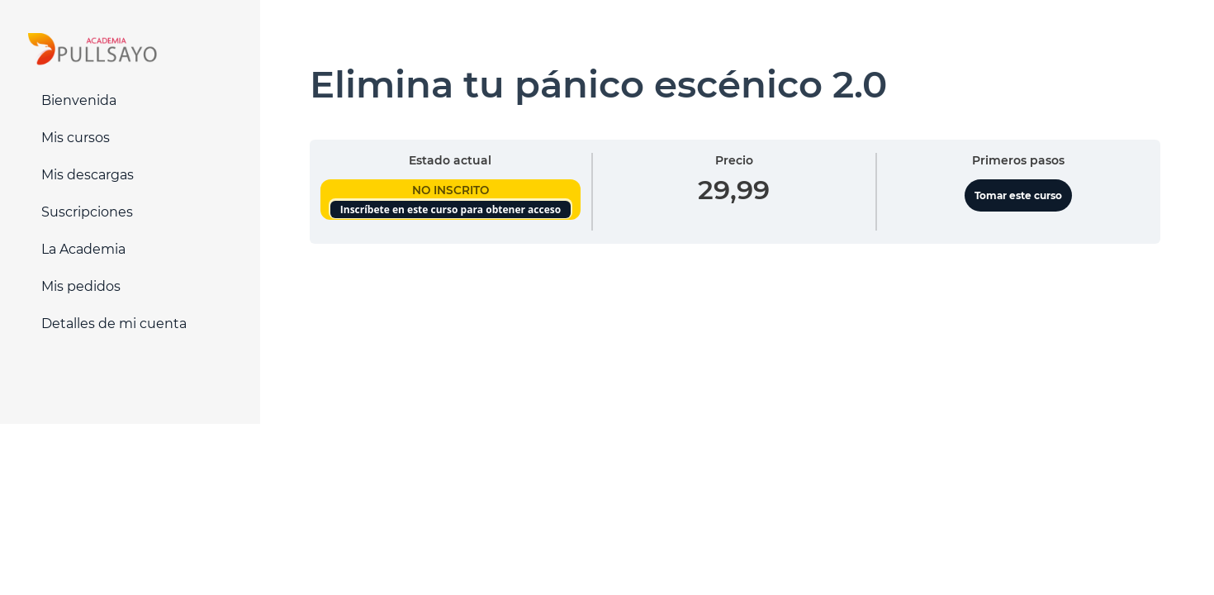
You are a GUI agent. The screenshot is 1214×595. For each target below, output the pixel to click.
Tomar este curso (1018, 195)
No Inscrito (450, 190)
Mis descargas (87, 175)
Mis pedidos (81, 286)
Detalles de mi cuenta (114, 323)
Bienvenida (78, 100)
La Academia (83, 249)
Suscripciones (87, 212)
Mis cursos (75, 137)
